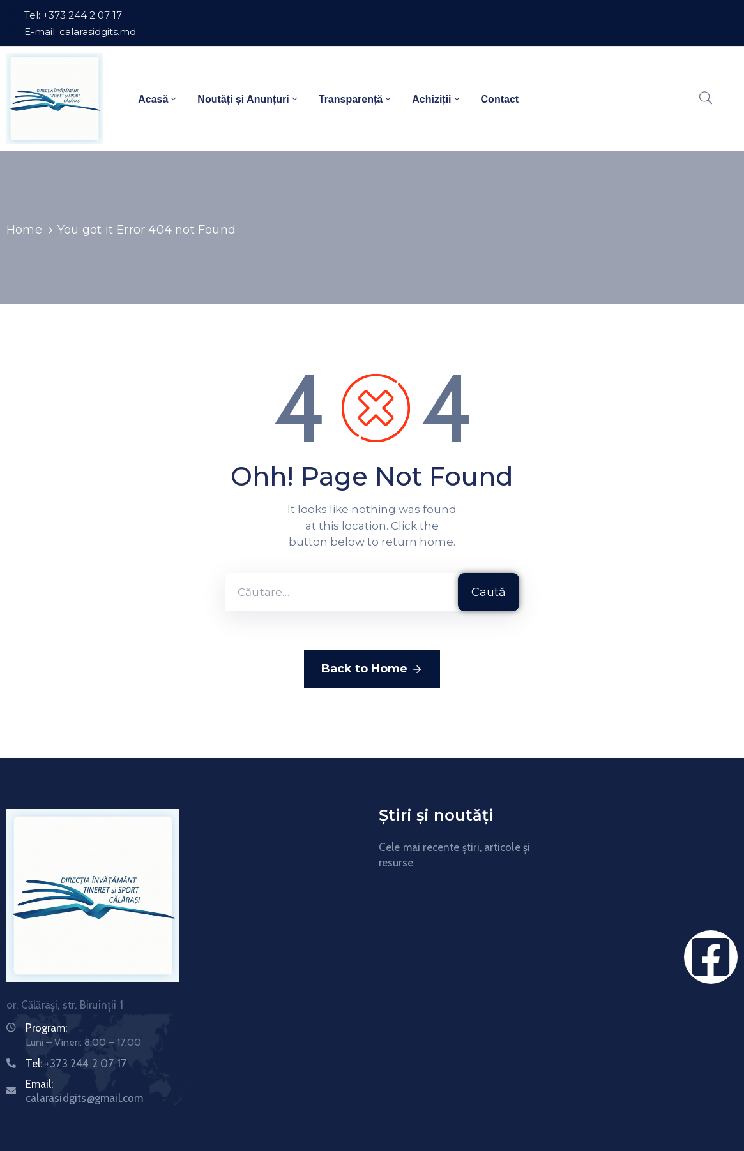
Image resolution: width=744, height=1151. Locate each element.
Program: (46, 1027)
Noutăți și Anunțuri (248, 98)
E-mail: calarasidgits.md (80, 32)
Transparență (356, 98)
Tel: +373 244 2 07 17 (73, 15)
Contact (500, 99)
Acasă (158, 98)
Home (24, 230)
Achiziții (436, 98)
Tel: (76, 1063)
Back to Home (372, 669)
